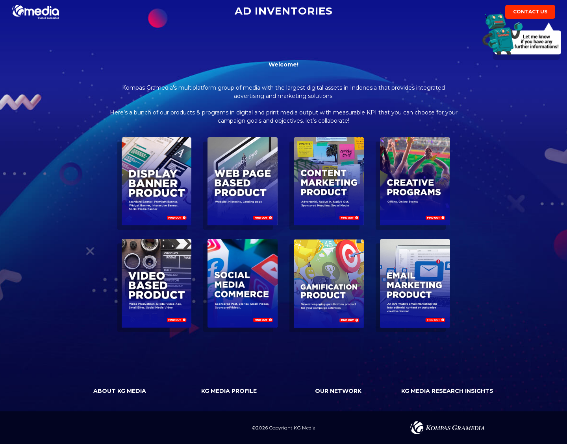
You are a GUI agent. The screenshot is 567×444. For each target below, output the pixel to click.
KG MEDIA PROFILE (229, 390)
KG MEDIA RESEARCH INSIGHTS (447, 390)
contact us (530, 14)
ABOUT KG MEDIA (119, 390)
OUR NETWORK (338, 390)
